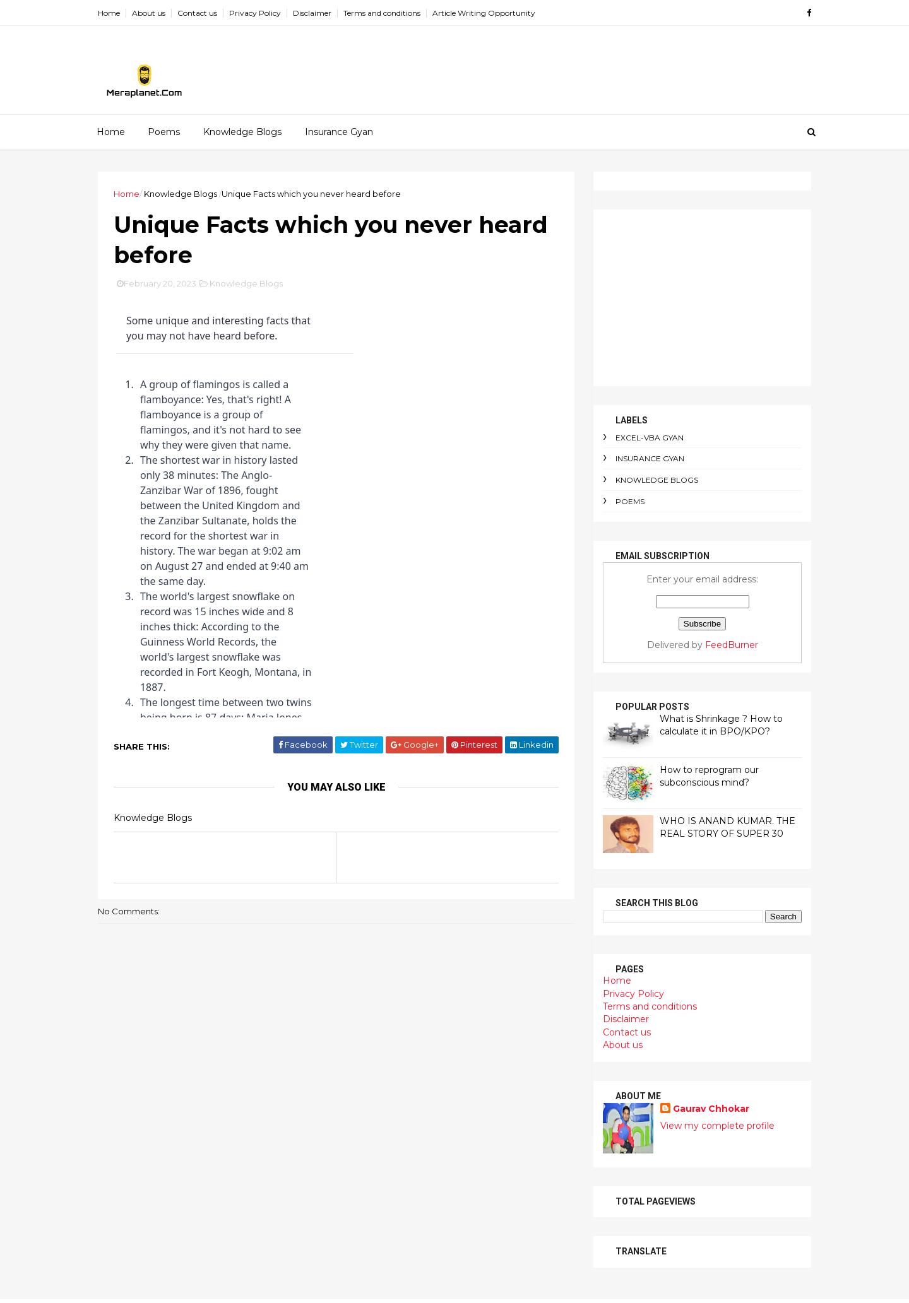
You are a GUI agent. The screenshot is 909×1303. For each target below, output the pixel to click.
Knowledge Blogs (242, 132)
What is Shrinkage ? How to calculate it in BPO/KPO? (721, 725)
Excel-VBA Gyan (649, 437)
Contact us (197, 13)
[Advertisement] (702, 298)
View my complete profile (717, 1125)
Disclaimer (312, 13)
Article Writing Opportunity (483, 13)
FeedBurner (731, 645)
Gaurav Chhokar (711, 1108)
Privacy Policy (255, 13)
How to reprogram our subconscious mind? (709, 776)
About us (148, 13)
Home (109, 13)
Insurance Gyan (339, 132)
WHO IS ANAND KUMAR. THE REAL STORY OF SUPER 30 (727, 827)
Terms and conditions (381, 13)
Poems (164, 132)
